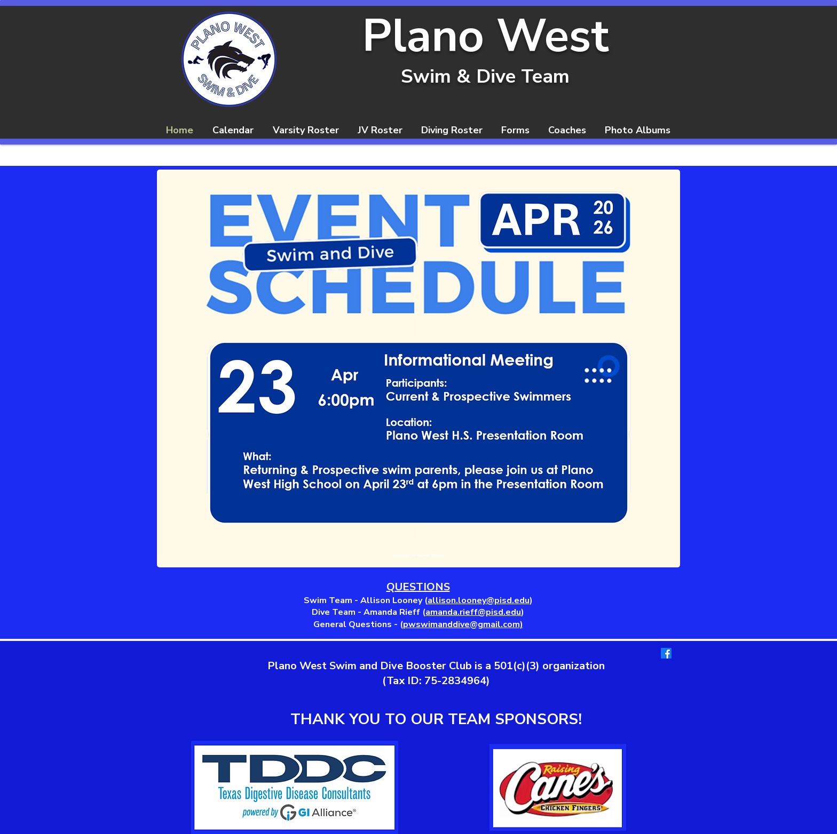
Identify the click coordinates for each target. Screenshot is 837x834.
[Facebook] (666, 653)
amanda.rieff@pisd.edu (473, 612)
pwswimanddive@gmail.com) (463, 624)
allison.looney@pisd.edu (479, 600)
